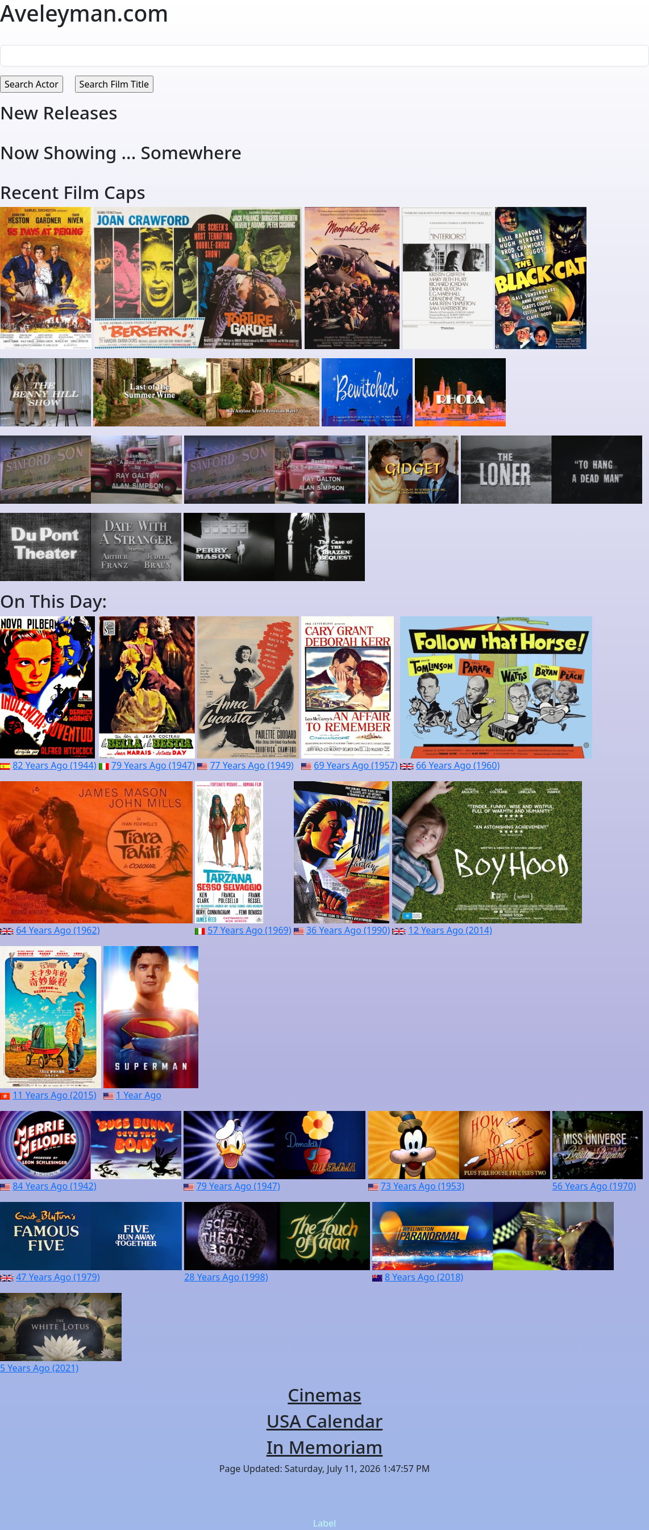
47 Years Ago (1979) (57, 1277)
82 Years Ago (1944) (54, 765)
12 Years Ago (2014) (450, 930)
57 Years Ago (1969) (249, 930)
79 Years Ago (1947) (153, 765)
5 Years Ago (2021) (39, 1368)
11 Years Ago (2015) (54, 1095)
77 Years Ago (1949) (251, 765)
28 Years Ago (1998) (226, 1277)
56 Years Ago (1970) (594, 1186)
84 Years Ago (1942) (54, 1186)
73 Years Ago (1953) (422, 1186)
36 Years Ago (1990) (348, 930)
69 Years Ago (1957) (355, 765)
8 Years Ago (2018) (424, 1277)
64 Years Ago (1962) (57, 930)
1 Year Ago (138, 1095)
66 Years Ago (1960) (458, 765)
